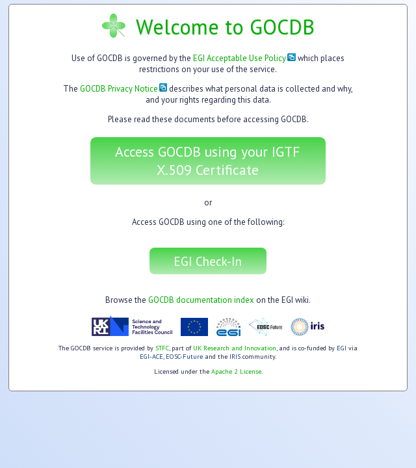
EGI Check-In (208, 261)
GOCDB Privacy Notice (124, 88)
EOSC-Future (184, 356)
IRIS (234, 356)
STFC (162, 348)
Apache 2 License (236, 371)
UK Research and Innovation (234, 348)
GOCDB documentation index (201, 300)
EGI (341, 348)
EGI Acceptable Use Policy (244, 58)
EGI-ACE (151, 356)
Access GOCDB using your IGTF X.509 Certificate (207, 160)
